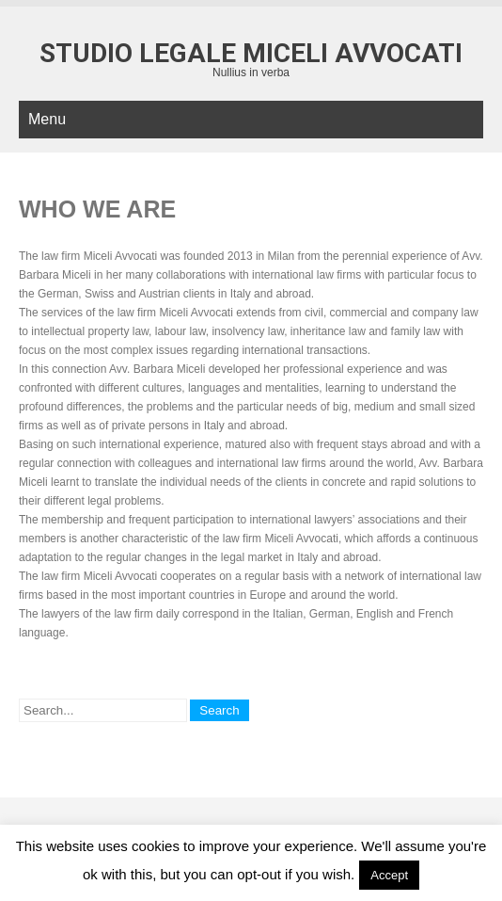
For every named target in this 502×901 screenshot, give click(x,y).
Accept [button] (389, 875)
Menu (47, 119)
